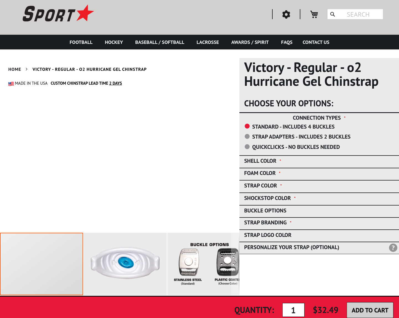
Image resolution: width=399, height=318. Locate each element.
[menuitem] (82, 42)
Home (14, 69)
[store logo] (57, 14)
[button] (125, 264)
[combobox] (355, 14)
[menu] (199, 42)
